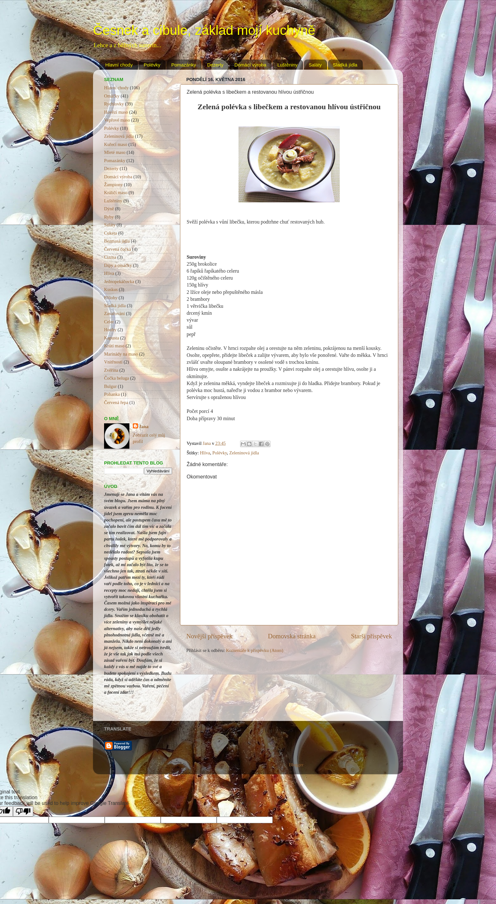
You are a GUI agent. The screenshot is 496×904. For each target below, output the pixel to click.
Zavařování (114, 313)
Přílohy (110, 297)
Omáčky (112, 95)
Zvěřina (111, 370)
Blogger (296, 764)
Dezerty (215, 64)
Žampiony (113, 184)
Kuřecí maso (115, 144)
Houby (110, 329)
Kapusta (111, 337)
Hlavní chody (119, 64)
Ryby (109, 216)
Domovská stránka (292, 636)
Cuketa (110, 233)
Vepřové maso (117, 120)
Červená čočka (117, 249)
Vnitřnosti (113, 361)
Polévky (152, 64)
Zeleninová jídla (244, 452)
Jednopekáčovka (119, 281)
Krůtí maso (114, 345)
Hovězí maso (116, 112)
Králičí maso (115, 192)
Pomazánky (183, 64)
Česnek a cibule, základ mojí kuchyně (204, 30)
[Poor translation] (23, 811)
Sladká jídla (345, 64)
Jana (144, 426)
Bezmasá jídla (117, 240)
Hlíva (205, 452)
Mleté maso (115, 152)
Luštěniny (287, 64)
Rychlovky (114, 103)
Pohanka (112, 394)
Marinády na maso (121, 354)
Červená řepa (116, 402)
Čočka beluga (116, 378)
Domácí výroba (250, 64)
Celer (109, 321)
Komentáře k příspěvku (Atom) (254, 650)
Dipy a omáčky (118, 265)
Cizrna (110, 257)
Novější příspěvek (209, 636)
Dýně (109, 208)
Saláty (315, 64)
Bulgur (110, 386)
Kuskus (111, 289)
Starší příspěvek (371, 636)
